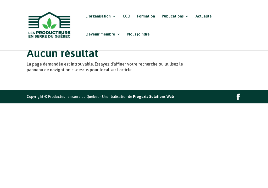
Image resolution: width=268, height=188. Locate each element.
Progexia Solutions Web (153, 97)
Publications (172, 16)
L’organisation (98, 16)
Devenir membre (100, 34)
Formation (146, 16)
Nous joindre (138, 34)
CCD (126, 16)
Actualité (204, 16)
